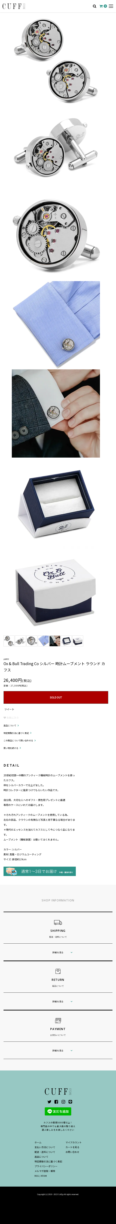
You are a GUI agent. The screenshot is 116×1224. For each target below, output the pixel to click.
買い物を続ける (11, 747)
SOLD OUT (56, 697)
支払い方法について (45, 1147)
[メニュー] (111, 6)
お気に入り (11, 717)
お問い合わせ (72, 1152)
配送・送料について (45, 1152)
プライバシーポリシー (46, 1166)
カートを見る (72, 1147)
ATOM (44, 1175)
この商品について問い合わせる (18, 740)
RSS (37, 1175)
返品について (10, 725)
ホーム (38, 1142)
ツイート (9, 709)
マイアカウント (74, 1142)
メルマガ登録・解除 (45, 1171)
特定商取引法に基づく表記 (16, 732)
